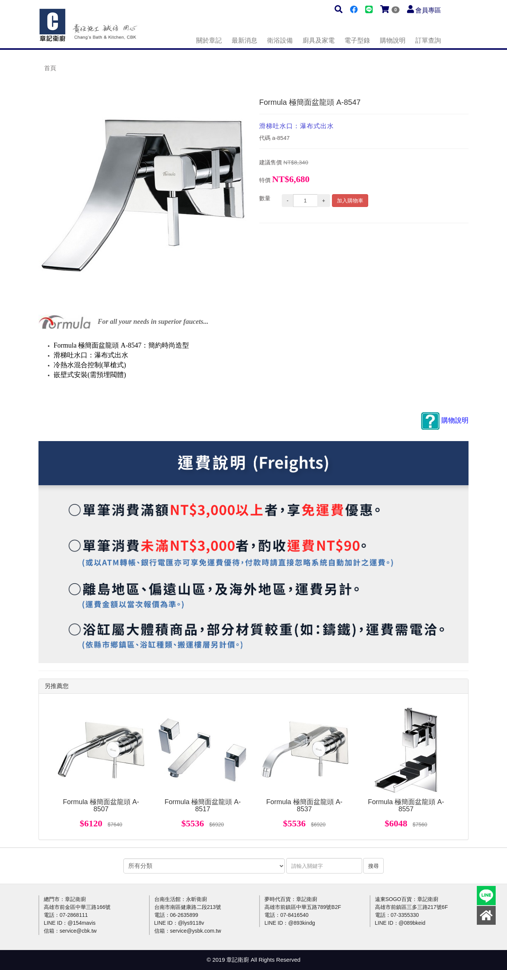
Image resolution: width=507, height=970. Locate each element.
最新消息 (244, 40)
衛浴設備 (280, 40)
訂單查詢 (428, 40)
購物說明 (393, 40)
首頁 (50, 68)
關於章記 (209, 40)
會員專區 (428, 10)
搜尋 (373, 866)
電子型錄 (357, 40)
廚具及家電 (319, 40)
